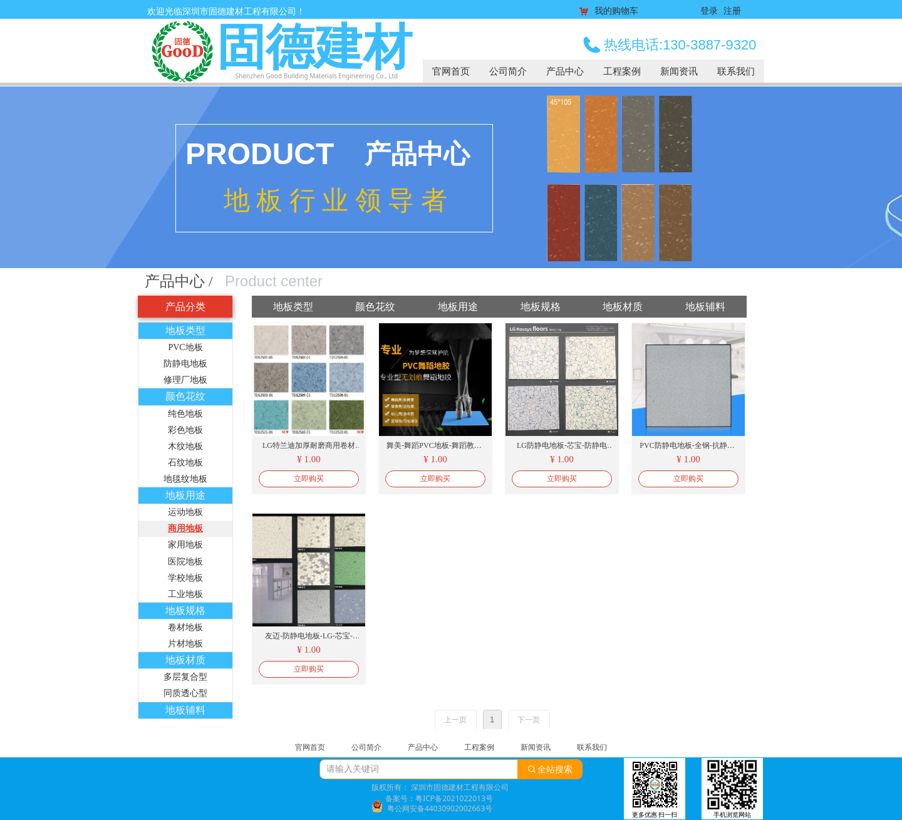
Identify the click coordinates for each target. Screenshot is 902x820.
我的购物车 (616, 11)
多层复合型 (185, 677)
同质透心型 (185, 693)
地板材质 (185, 660)
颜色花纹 (185, 396)
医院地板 (185, 561)
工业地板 (185, 594)
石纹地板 (185, 462)
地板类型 (185, 330)
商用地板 (185, 528)
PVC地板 (185, 347)
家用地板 (185, 544)
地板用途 (185, 495)
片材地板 (185, 643)
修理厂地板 (185, 380)
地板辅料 (185, 710)
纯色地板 (185, 413)
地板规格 (185, 610)
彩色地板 (185, 430)
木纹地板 (185, 446)
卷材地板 (185, 627)
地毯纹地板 (185, 479)
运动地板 (185, 512)
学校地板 (185, 578)
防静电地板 (185, 363)
